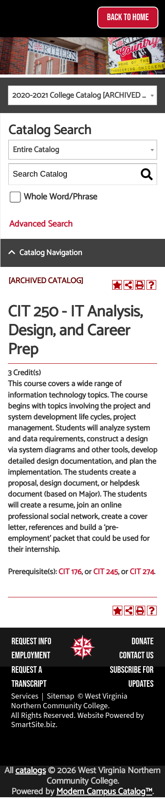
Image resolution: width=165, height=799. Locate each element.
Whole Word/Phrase (60, 197)
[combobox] (82, 95)
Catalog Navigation (50, 252)
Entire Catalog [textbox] (36, 149)
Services (24, 696)
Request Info (31, 641)
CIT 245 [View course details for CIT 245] (105, 572)
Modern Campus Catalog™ (104, 792)
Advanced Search (41, 224)
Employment (30, 655)
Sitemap (60, 696)
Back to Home (128, 17)
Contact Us (136, 655)
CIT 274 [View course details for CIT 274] (142, 572)
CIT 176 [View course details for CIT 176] (70, 572)
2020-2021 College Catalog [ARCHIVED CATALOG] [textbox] (84, 95)
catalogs (30, 770)
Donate (143, 641)
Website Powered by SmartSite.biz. (77, 720)
